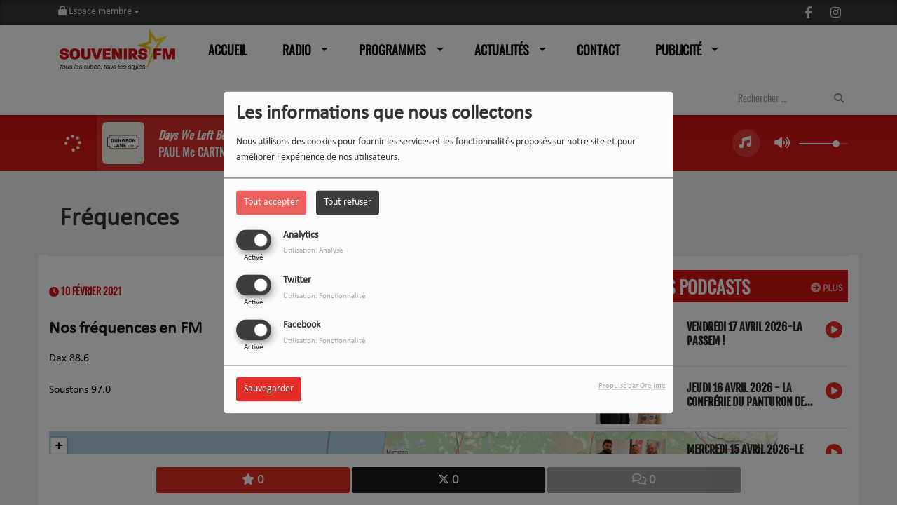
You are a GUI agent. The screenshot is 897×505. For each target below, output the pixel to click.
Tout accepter (271, 202)
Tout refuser (347, 202)
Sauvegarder (269, 389)
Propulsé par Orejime (631, 387)
